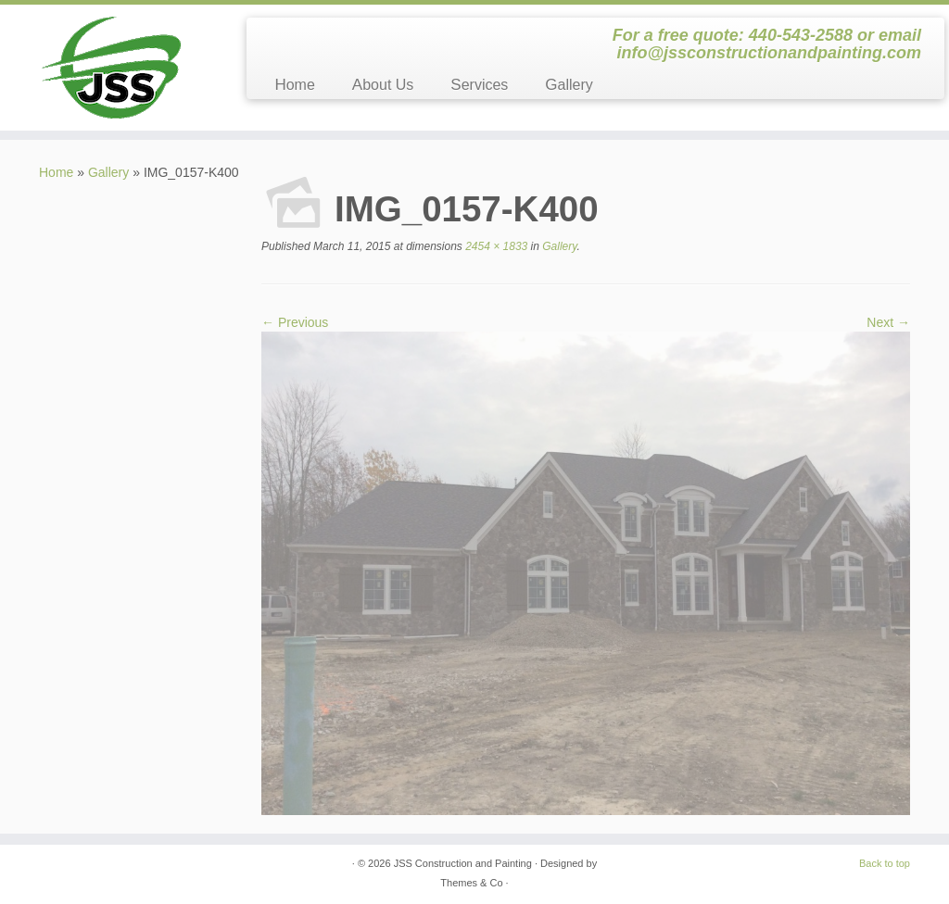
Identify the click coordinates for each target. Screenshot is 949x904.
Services (479, 85)
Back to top (884, 863)
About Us (382, 85)
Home (294, 85)
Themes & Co (471, 882)
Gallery (568, 85)
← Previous (294, 322)
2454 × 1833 (494, 246)
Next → (888, 322)
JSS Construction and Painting (463, 863)
